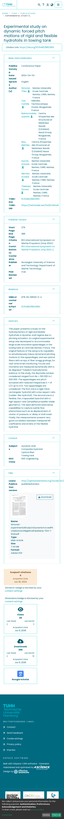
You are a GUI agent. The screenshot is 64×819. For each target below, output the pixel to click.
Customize (7, 815)
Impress (9, 749)
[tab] (32, 58)
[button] (52, 4)
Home (5, 13)
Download (44, 497)
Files (10, 473)
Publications (28, 13)
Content (12, 438)
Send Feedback (13, 732)
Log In (48, 4)
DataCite (52, 796)
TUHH (14, 13)
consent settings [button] (13, 590)
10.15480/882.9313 (30, 198)
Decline (46, 815)
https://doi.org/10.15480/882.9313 (37, 47)
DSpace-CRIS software (25, 763)
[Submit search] (39, 4)
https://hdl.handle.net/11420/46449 (40, 205)
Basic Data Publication (20, 58)
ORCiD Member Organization (33, 796)
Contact (9, 727)
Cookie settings (13, 738)
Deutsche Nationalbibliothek (13, 797)
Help (43, 4)
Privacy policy (12, 744)
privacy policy (37, 809)
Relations (13, 289)
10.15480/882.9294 (30, 306)
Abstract (13, 321)
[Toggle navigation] (58, 5)
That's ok (56, 815)
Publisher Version (17, 219)
